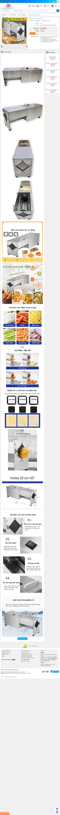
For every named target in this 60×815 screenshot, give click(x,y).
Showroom (51, 41)
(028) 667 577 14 (44, 657)
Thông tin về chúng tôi (6, 652)
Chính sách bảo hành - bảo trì (26, 655)
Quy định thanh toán (24, 652)
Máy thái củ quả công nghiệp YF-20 (53, 76)
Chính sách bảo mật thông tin (26, 656)
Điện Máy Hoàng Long (13, 676)
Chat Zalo (57, 809)
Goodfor (47, 20)
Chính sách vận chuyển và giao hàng (27, 657)
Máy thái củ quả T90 (52, 56)
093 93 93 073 (50, 657)
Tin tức (3, 655)
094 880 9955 (49, 658)
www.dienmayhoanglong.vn (53, 40)
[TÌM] (57, 10)
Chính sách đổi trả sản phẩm (26, 654)
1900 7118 (45, 39)
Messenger (57, 812)
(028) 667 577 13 (44, 658)
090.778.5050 (26, 661)
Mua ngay (33, 33)
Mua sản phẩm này (22, 638)
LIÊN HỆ (21, 10)
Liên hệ (3, 656)
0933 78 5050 (43, 660)
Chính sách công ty (5, 654)
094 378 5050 (49, 659)
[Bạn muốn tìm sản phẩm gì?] (46, 10)
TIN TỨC (16, 10)
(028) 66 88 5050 (44, 659)
